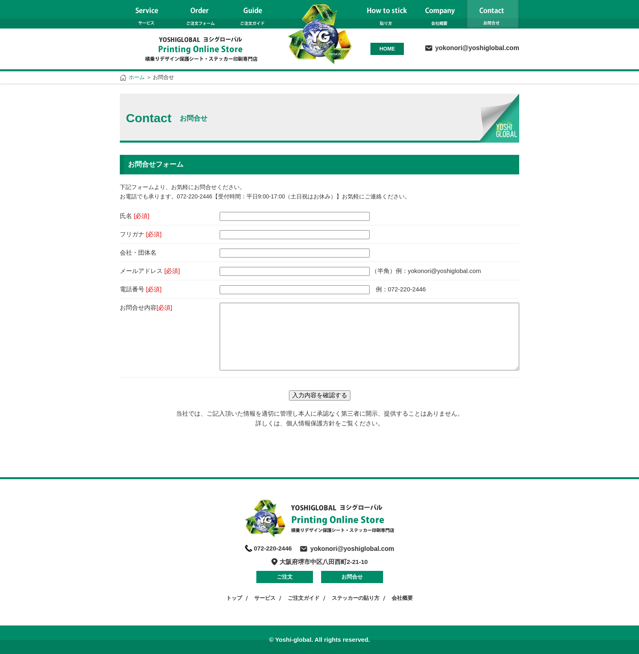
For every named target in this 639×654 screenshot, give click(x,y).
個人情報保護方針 (310, 423)
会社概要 (402, 598)
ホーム (137, 77)
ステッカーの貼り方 (355, 598)
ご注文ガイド (304, 598)
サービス (264, 598)
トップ (234, 598)
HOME (387, 49)
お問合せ (352, 577)
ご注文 (285, 577)
